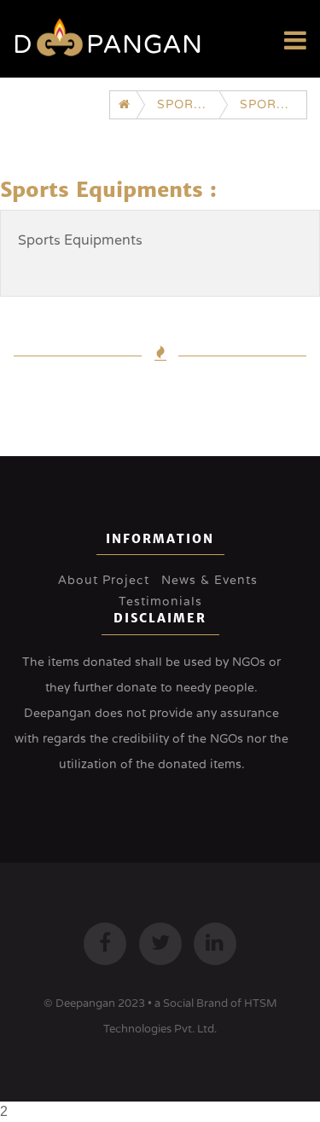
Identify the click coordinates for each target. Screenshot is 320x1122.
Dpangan (108, 45)
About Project (103, 580)
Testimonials (160, 601)
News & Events (209, 580)
